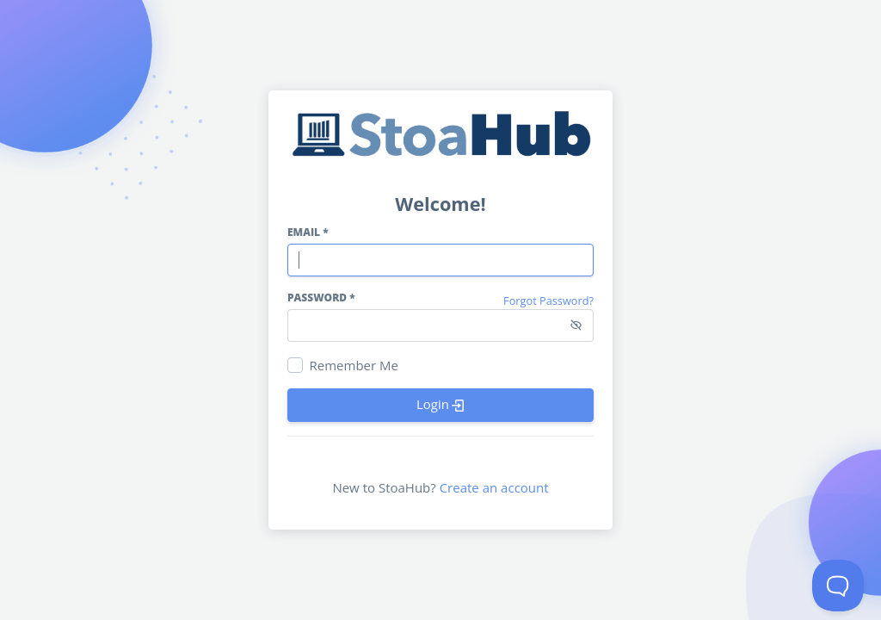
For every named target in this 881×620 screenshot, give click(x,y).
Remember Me (354, 365)
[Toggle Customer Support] (838, 585)
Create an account (494, 487)
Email (308, 232)
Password (321, 297)
